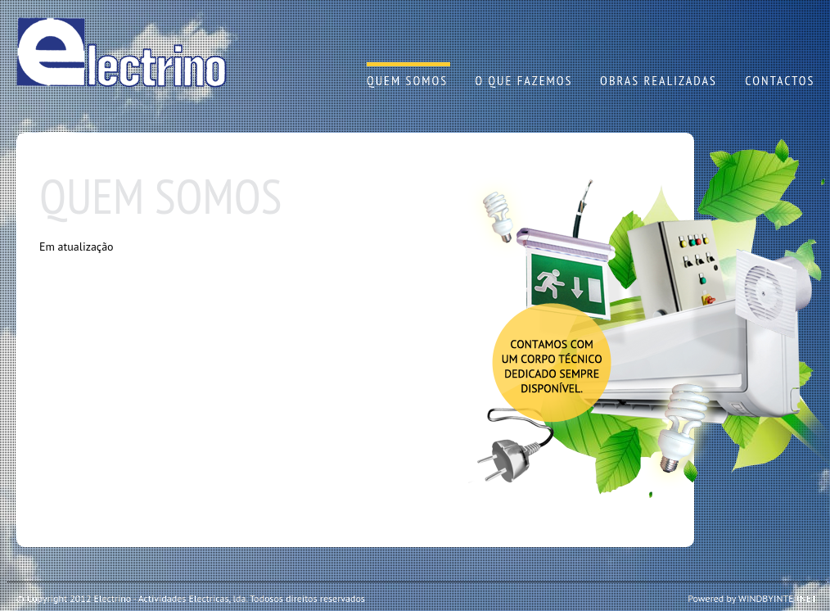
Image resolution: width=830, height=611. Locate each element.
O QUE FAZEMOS (523, 80)
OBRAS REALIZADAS (658, 80)
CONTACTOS (779, 80)
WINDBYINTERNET (777, 598)
